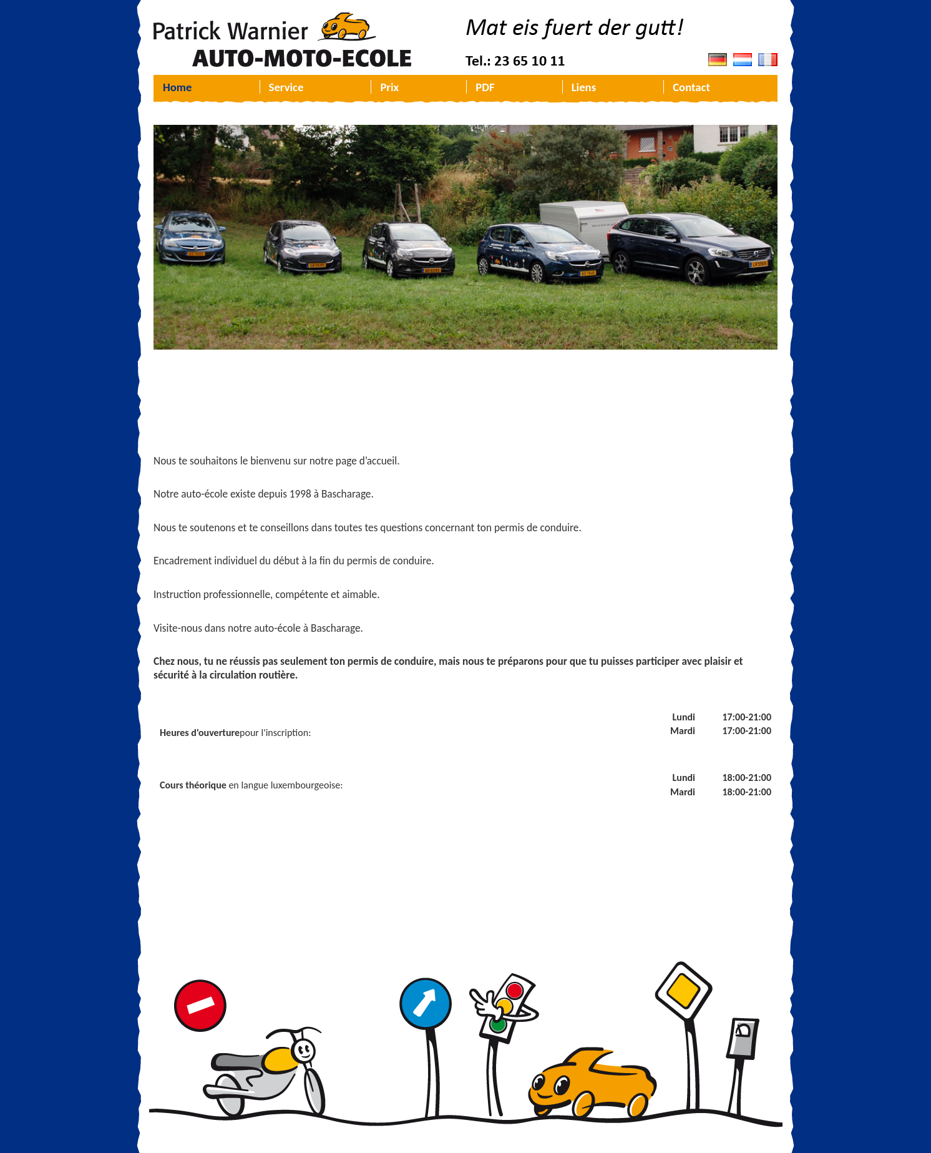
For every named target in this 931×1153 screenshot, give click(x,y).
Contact (691, 87)
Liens (584, 87)
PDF (484, 87)
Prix (389, 87)
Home (177, 87)
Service (286, 87)
